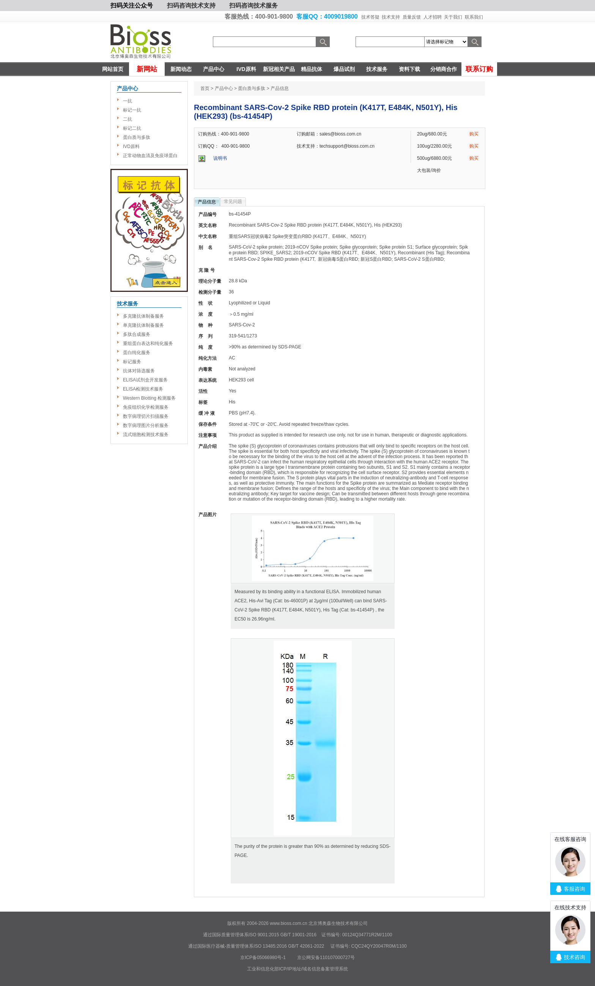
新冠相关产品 (279, 69)
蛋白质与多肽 (136, 137)
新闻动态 (181, 69)
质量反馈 (412, 17)
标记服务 (132, 361)
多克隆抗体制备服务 (143, 316)
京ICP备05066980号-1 (263, 957)
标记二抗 (132, 128)
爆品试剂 (344, 69)
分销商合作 (443, 69)
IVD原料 (246, 69)
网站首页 (112, 69)
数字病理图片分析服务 (145, 425)
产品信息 (207, 202)
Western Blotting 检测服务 (149, 398)
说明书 (220, 158)
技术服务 (376, 69)
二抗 (127, 119)
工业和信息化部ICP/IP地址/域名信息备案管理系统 (297, 969)
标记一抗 (132, 110)
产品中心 (213, 69)
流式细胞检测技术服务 (145, 434)
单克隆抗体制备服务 (143, 325)
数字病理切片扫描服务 (145, 416)
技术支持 (391, 17)
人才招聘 (432, 17)
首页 (204, 88)
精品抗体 (311, 69)
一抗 (127, 101)
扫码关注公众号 (131, 5)
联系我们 (474, 17)
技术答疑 (370, 17)
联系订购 (479, 69)
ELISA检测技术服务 (143, 389)
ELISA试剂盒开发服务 (145, 380)
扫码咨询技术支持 (191, 5)
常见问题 (233, 201)
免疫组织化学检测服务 (145, 407)
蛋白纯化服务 (136, 352)
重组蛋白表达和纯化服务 (148, 343)
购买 (474, 134)
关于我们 (453, 17)
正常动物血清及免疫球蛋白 (150, 155)
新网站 (147, 69)
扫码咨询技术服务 (253, 5)
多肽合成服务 (136, 334)
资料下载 (409, 69)
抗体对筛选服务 (139, 370)
